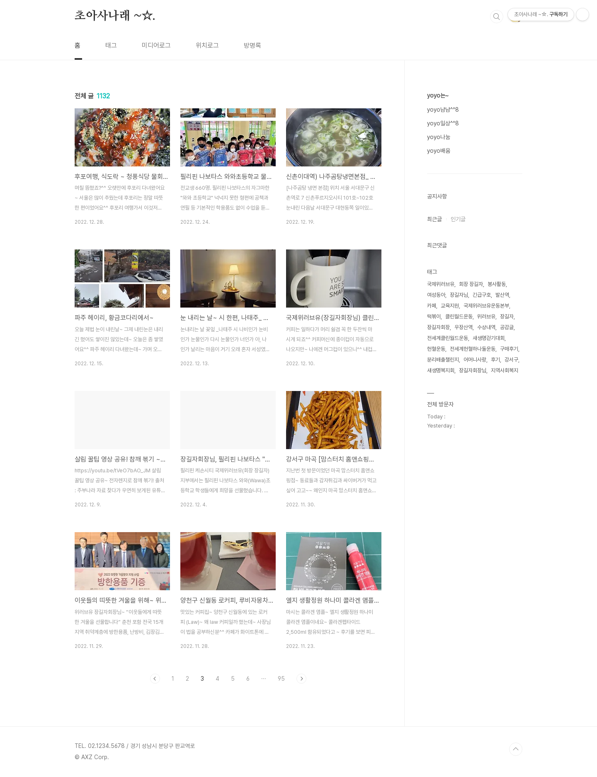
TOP (515, 749)
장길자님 (459, 295)
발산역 (502, 295)
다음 (301, 679)
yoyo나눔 (438, 137)
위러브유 (486, 316)
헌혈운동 (436, 349)
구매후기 (509, 349)
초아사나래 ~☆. (115, 16)
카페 (431, 306)
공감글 (507, 327)
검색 (496, 16)
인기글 (458, 219)
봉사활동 (497, 284)
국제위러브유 (440, 284)
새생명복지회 (440, 370)
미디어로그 (156, 45)
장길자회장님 (472, 370)
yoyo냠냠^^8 (443, 109)
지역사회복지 (504, 370)
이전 (155, 679)
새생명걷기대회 (489, 338)
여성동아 (436, 295)
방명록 (252, 45)
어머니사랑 (475, 360)
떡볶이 (434, 316)
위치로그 (207, 45)
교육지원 (450, 306)
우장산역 (463, 327)
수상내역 (486, 327)
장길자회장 (438, 327)
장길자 (507, 316)
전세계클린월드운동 (447, 338)
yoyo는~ (438, 95)
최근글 (434, 219)
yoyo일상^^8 (443, 123)
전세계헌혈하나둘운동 (472, 349)
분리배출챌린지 (443, 360)
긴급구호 (482, 295)
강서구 (511, 360)
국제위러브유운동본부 (486, 306)
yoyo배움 (438, 150)
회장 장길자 (471, 284)
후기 (495, 360)
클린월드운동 (459, 316)
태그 (111, 45)
